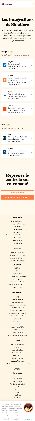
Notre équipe (17, 378)
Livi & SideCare (17, 355)
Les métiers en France (17, 310)
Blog (17, 297)
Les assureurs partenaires (17, 313)
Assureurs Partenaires (17, 361)
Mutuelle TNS (17, 229)
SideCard (17, 227)
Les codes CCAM (17, 321)
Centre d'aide (17, 373)
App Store (17, 395)
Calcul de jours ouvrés (17, 279)
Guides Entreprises (17, 302)
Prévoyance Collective (17, 224)
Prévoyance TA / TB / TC (17, 285)
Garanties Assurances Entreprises (17, 335)
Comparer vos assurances (17, 276)
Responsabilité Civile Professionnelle (17, 235)
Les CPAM (17, 319)
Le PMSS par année (17, 316)
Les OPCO (17, 324)
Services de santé (17, 332)
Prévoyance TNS (17, 232)
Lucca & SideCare (17, 350)
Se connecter (17, 243)
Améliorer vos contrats (17, 255)
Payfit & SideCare (17, 347)
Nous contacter (17, 376)
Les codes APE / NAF (17, 308)
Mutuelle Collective (17, 221)
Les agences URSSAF (17, 327)
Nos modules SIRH (17, 274)
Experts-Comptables (17, 344)
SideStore (17, 238)
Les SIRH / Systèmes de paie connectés (17, 364)
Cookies (17, 392)
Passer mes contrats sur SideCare (17, 197)
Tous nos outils (17, 287)
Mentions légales (17, 387)
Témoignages (17, 381)
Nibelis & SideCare (17, 353)
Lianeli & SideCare (17, 358)
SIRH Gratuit (17, 268)
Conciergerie (17, 240)
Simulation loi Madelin (17, 282)
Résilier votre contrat (17, 261)
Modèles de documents (17, 299)
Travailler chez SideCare (17, 384)
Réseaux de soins (17, 330)
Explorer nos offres (17, 252)
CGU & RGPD (17, 390)
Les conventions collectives (17, 305)
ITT (17, 271)
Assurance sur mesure (17, 258)
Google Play (17, 398)
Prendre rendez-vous (17, 192)
